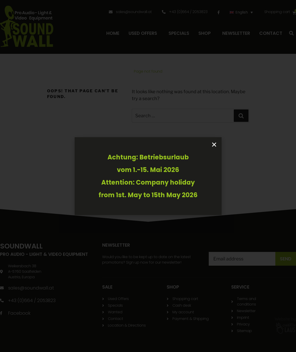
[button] (214, 144)
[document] (148, 176)
